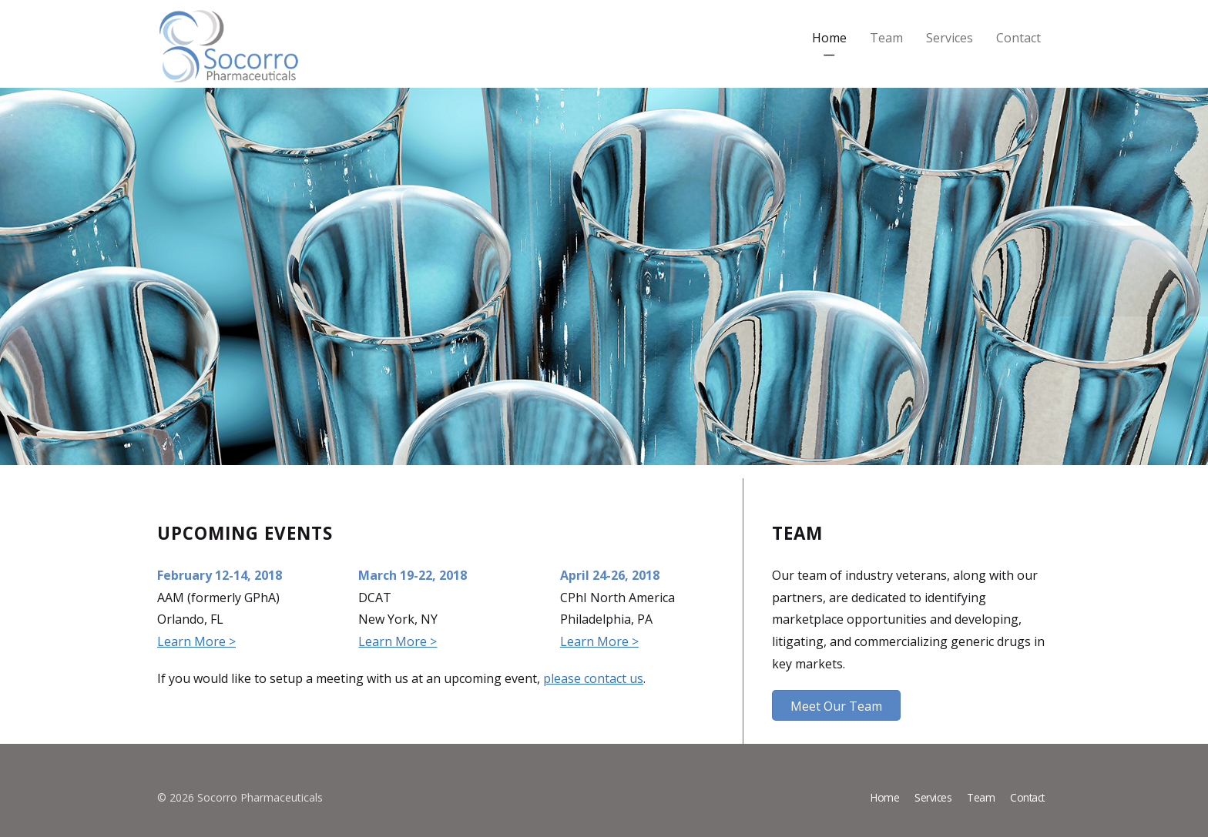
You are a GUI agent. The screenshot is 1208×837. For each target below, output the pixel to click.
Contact (1018, 37)
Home (829, 37)
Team (886, 37)
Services (949, 37)
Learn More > (196, 641)
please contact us (593, 678)
